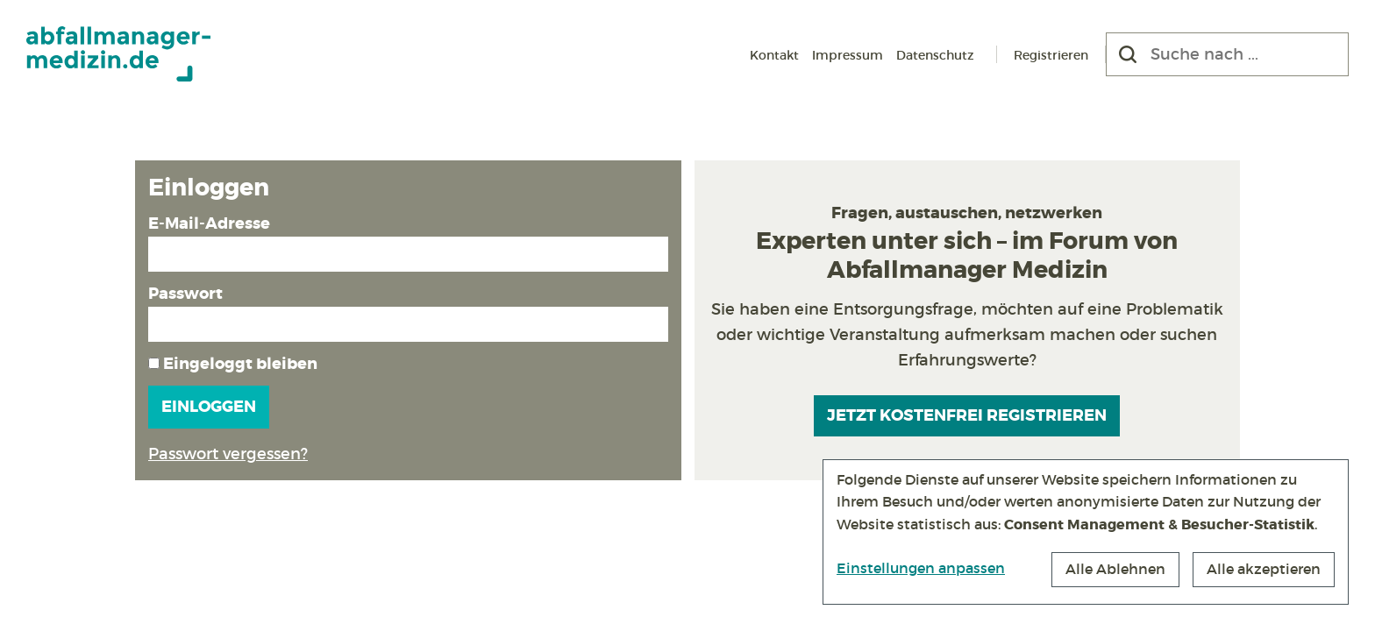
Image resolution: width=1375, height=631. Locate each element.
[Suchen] (1128, 54)
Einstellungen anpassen (921, 568)
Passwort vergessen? (228, 454)
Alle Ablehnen (1115, 569)
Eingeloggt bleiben (232, 363)
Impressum (847, 55)
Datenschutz (935, 55)
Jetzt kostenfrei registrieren (967, 415)
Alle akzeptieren (1264, 569)
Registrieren (1051, 55)
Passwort (185, 293)
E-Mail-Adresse (209, 223)
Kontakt (774, 55)
